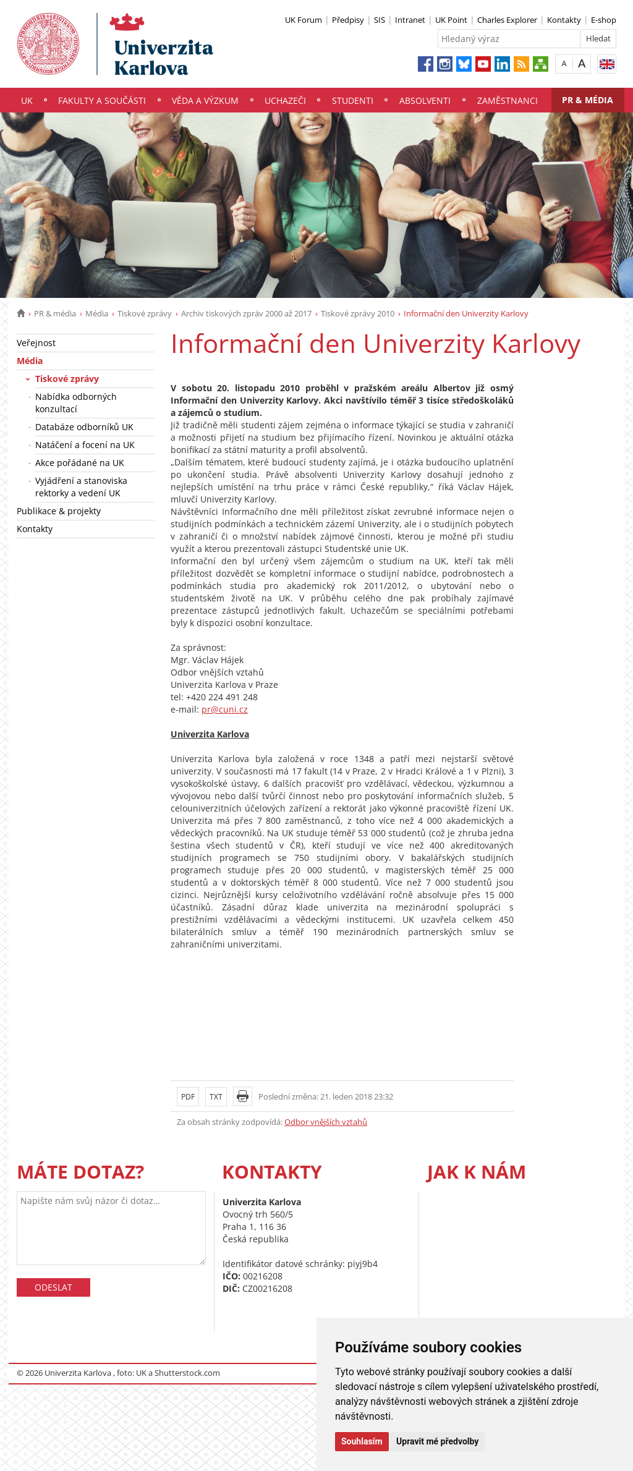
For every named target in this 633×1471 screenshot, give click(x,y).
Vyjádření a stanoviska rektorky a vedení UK (81, 487)
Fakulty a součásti (102, 100)
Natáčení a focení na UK (85, 445)
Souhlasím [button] (362, 1441)
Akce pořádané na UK (79, 462)
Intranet (410, 19)
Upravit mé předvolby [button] (437, 1441)
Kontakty (564, 19)
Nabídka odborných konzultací (76, 403)
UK (27, 100)
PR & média (587, 100)
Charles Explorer (507, 19)
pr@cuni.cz (225, 709)
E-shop (603, 19)
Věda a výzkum (205, 100)
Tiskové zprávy (144, 313)
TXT (216, 1097)
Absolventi (425, 100)
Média (96, 313)
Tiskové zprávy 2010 (357, 313)
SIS (379, 19)
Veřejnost (36, 343)
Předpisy (348, 19)
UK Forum (303, 19)
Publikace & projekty (59, 511)
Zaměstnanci (507, 100)
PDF (188, 1097)
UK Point (451, 19)
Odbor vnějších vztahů (325, 1121)
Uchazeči (285, 100)
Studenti (352, 100)
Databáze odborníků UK (84, 427)
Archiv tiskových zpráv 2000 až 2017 (246, 313)
